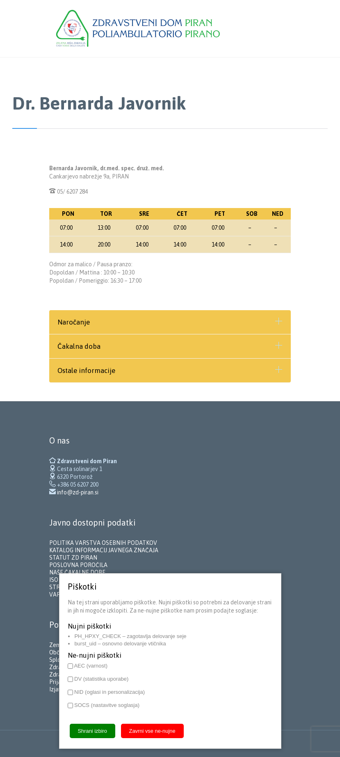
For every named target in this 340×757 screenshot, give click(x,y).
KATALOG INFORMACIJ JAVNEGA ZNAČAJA (103, 550)
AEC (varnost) (88, 666)
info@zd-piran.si (77, 492)
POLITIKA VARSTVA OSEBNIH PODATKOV (103, 543)
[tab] (170, 322)
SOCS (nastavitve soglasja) (104, 705)
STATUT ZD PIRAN (73, 557)
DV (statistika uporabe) (98, 679)
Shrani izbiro (92, 731)
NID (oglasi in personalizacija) (106, 692)
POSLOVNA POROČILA (78, 565)
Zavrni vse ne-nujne (152, 731)
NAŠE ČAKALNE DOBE (77, 572)
